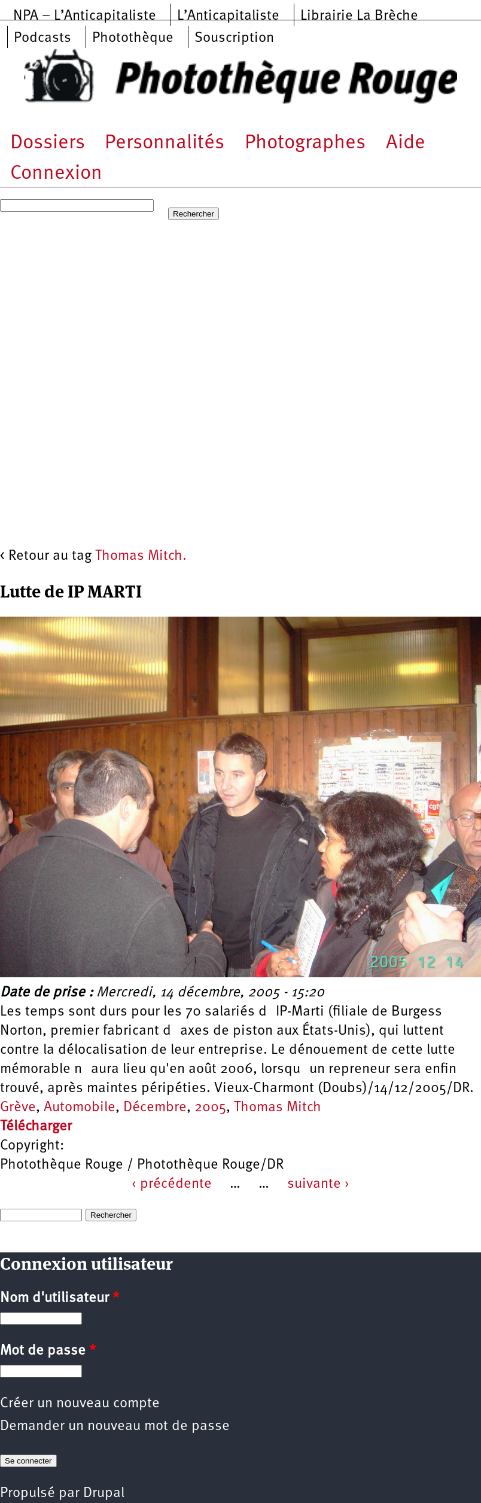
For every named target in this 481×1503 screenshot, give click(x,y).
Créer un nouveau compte (80, 1404)
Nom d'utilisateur (59, 1298)
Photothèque (132, 38)
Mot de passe (48, 1351)
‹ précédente (172, 1184)
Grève (18, 1107)
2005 (210, 1107)
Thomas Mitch (277, 1107)
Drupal (103, 1493)
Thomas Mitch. (141, 556)
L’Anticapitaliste (228, 16)
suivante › (318, 1184)
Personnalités (164, 143)
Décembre (155, 1107)
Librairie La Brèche (359, 16)
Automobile (79, 1107)
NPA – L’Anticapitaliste (84, 16)
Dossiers (47, 143)
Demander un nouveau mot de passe (115, 1426)
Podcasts (42, 38)
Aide (405, 143)
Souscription (234, 38)
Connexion (56, 174)
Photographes (305, 143)
